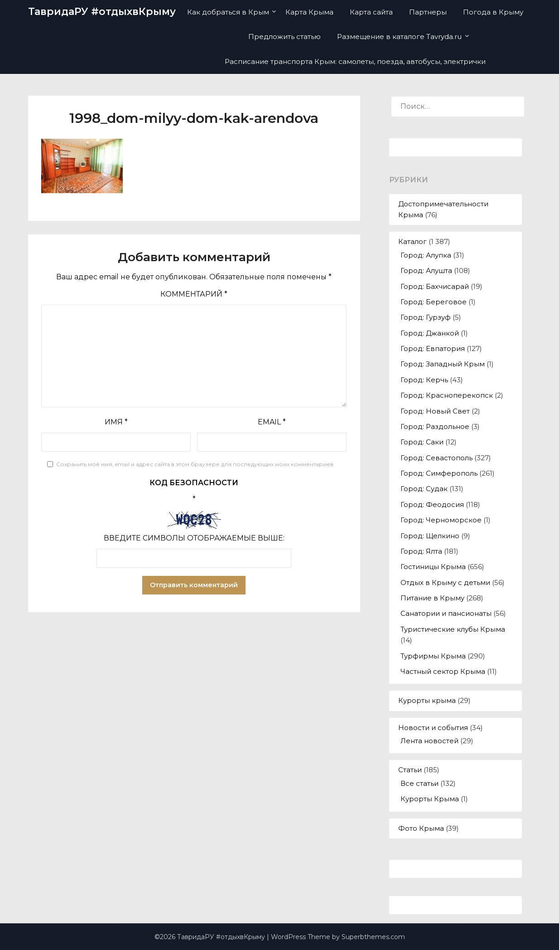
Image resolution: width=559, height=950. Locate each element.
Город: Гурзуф (425, 317)
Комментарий (193, 294)
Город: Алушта (426, 270)
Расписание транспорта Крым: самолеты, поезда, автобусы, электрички (355, 61)
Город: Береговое (433, 301)
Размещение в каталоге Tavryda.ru (399, 36)
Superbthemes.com (373, 937)
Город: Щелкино (429, 535)
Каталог (412, 241)
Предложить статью (284, 36)
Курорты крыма (427, 700)
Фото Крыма (421, 828)
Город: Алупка (425, 255)
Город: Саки (421, 442)
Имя (116, 422)
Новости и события (433, 727)
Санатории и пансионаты (446, 613)
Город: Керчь (424, 379)
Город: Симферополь (438, 473)
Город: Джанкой (429, 333)
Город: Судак (424, 488)
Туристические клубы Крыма (452, 629)
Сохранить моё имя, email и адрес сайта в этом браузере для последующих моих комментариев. (195, 464)
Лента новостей (429, 740)
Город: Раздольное (434, 426)
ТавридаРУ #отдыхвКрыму (102, 11)
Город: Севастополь (436, 457)
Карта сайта (371, 12)
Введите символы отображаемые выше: (194, 538)
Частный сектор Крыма (442, 671)
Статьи (410, 769)
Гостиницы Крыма (433, 566)
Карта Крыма (309, 12)
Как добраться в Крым (228, 12)
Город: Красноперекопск (446, 395)
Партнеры (428, 12)
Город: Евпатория (432, 348)
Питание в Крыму (432, 598)
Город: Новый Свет (435, 411)
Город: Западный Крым (442, 364)
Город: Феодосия (432, 504)
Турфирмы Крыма (433, 656)
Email (272, 422)
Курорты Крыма (429, 798)
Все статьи (419, 783)
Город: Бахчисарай (434, 286)
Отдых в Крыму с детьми (445, 582)
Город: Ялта (421, 551)
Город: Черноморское (441, 520)
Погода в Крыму (493, 12)
